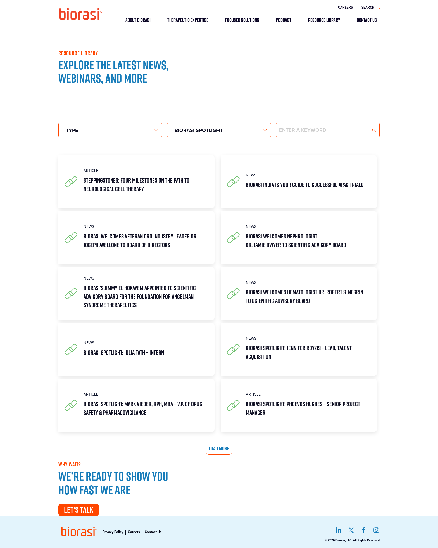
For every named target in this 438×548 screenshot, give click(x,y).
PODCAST (283, 20)
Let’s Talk (78, 510)
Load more (219, 448)
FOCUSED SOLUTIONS (242, 20)
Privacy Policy (113, 532)
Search (374, 130)
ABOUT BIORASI (138, 20)
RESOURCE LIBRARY (324, 20)
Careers (345, 8)
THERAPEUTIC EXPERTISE (187, 20)
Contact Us (153, 532)
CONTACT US (367, 20)
